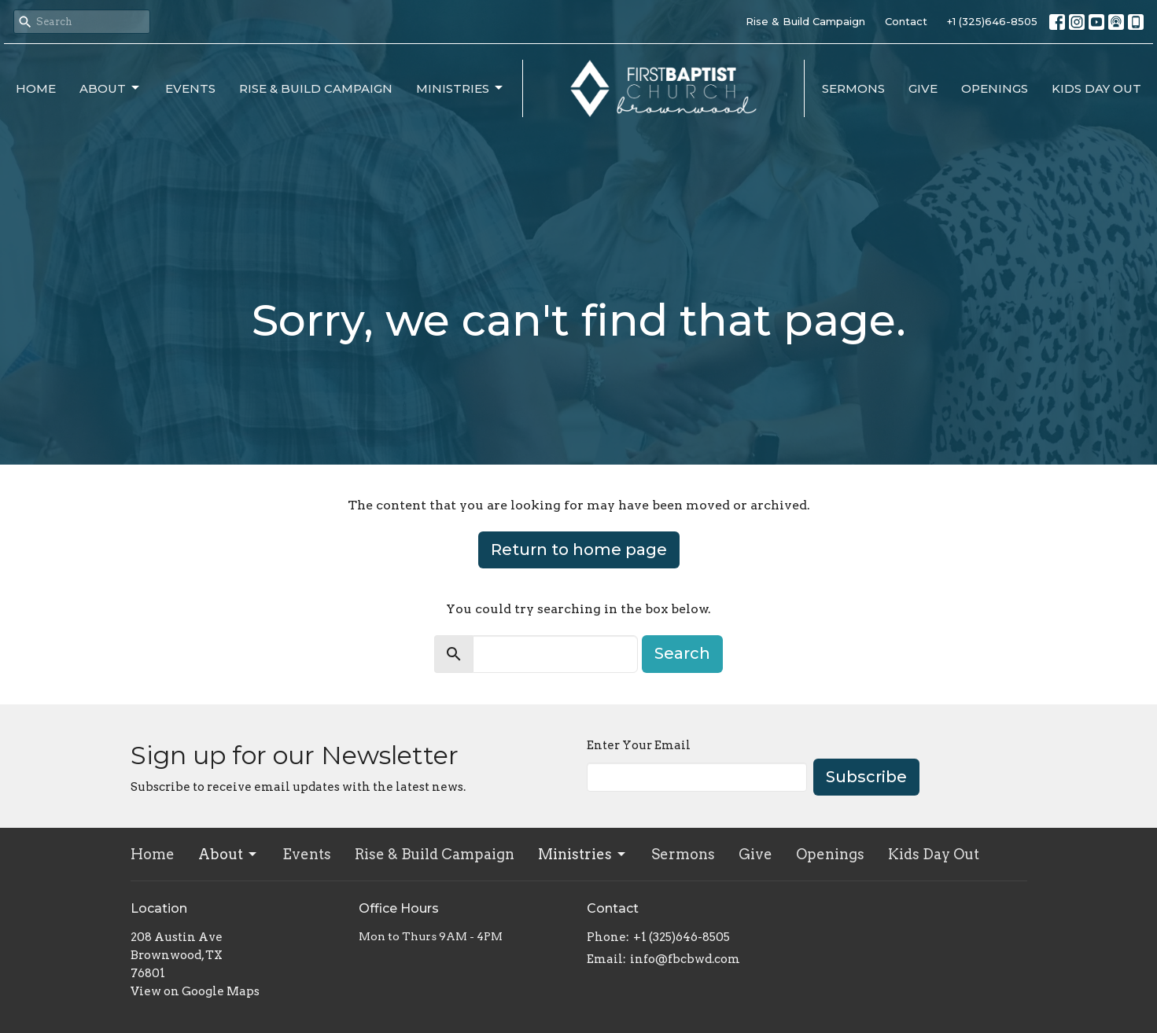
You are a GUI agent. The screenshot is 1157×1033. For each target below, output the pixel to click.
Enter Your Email (639, 745)
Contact (906, 21)
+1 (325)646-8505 (992, 21)
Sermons (853, 88)
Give (923, 88)
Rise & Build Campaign (805, 21)
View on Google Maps (195, 991)
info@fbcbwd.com (685, 959)
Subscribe (866, 776)
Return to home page (579, 549)
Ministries (460, 88)
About (110, 88)
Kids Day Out (1096, 88)
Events (190, 88)
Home (36, 88)
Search (682, 653)
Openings (994, 88)
